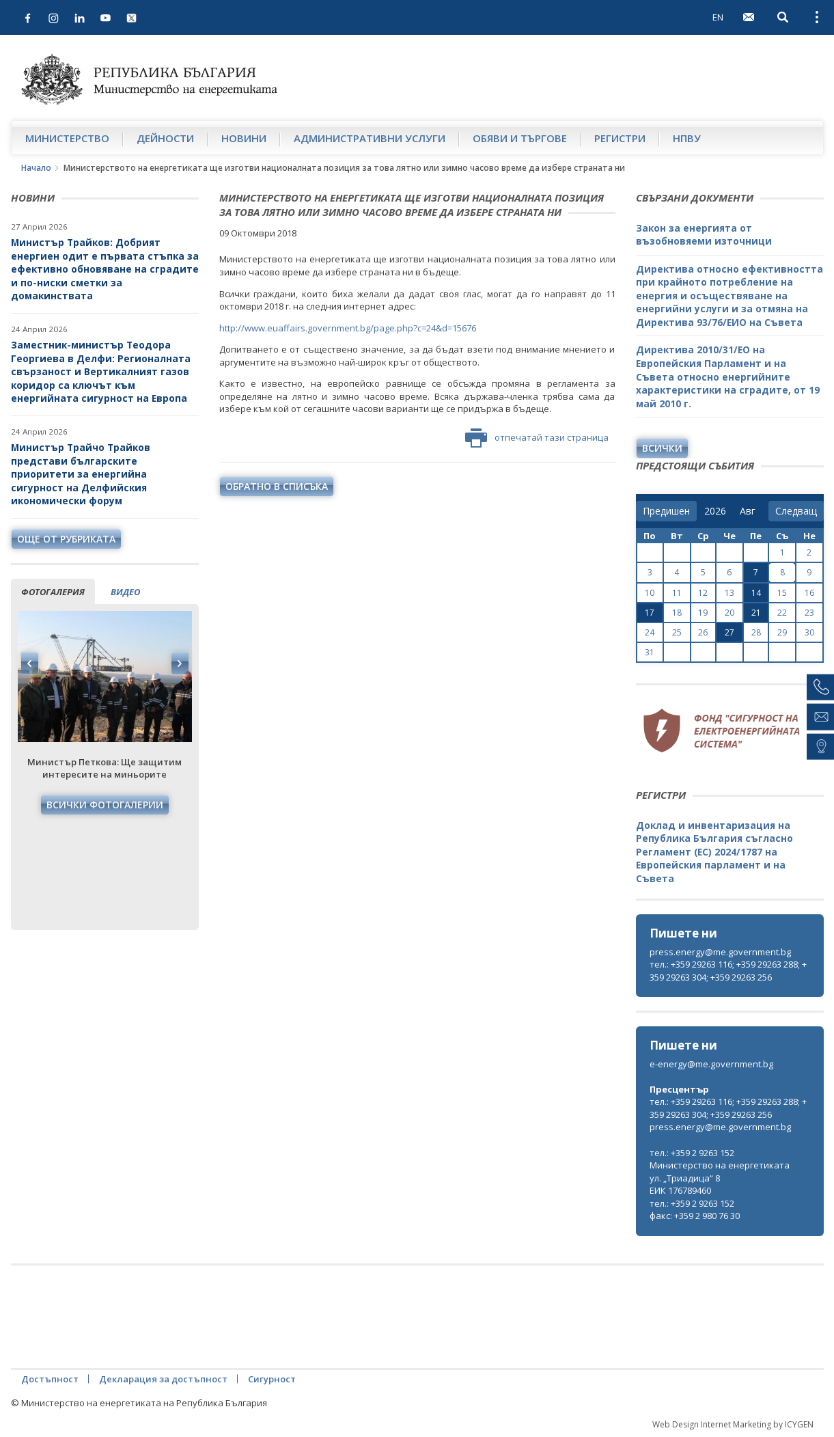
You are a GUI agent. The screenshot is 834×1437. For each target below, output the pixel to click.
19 (703, 612)
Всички (662, 447)
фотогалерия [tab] (53, 592)
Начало (36, 168)
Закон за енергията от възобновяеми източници (704, 234)
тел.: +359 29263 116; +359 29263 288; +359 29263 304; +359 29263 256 (728, 970)
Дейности (165, 138)
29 (782, 632)
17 (649, 612)
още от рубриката (66, 538)
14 (756, 593)
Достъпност (50, 1379)
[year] (715, 511)
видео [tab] (125, 592)
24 (649, 632)
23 (809, 612)
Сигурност (272, 1379)
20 (729, 612)
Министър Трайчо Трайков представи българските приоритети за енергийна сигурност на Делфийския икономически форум (80, 474)
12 (703, 593)
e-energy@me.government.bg (711, 1064)
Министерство (67, 138)
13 (729, 593)
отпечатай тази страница (537, 438)
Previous (30, 663)
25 (677, 632)
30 (809, 632)
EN (717, 17)
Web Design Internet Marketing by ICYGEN (733, 1424)
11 (677, 593)
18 (677, 612)
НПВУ (687, 138)
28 (756, 632)
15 (782, 593)
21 (756, 612)
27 (729, 632)
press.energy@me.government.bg (720, 952)
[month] (750, 511)
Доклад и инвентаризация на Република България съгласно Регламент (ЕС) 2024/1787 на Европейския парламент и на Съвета (714, 852)
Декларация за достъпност (163, 1379)
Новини (243, 138)
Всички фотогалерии (104, 804)
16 (809, 593)
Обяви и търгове (520, 138)
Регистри (619, 138)
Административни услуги (369, 138)
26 (703, 632)
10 (649, 593)
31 (649, 652)
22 (782, 612)
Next (180, 663)
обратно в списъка (276, 486)
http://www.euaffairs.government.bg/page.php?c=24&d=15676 (347, 328)
